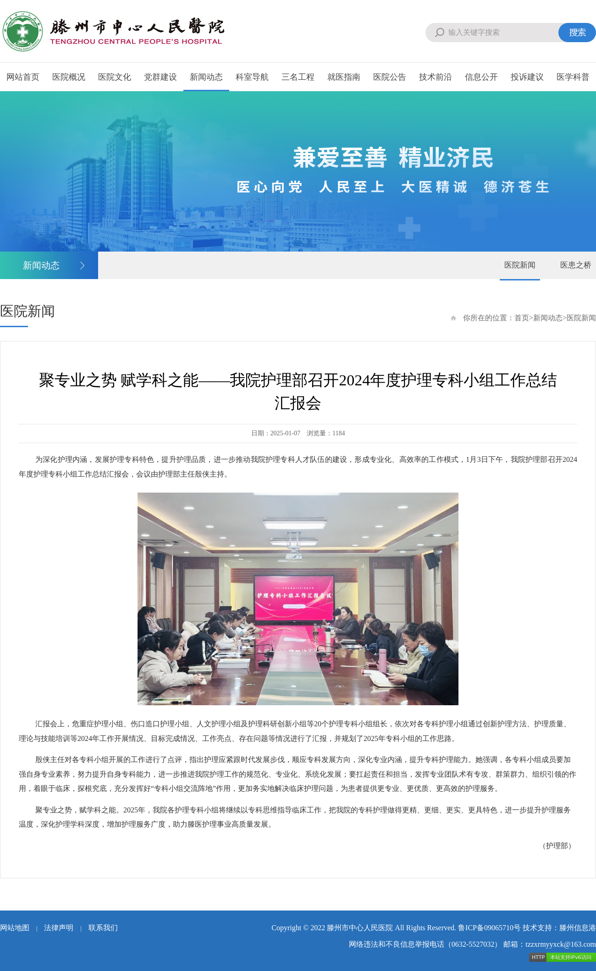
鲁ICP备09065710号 (489, 928)
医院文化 (114, 77)
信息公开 (481, 77)
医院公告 (389, 77)
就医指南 (343, 77)
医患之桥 (575, 265)
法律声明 (58, 928)
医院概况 (68, 77)
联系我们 (103, 928)
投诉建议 (527, 77)
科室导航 (252, 77)
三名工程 (298, 77)
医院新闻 (519, 265)
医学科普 (573, 77)
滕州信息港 (577, 928)
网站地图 (14, 928)
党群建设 (160, 77)
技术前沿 (435, 77)
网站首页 (22, 77)
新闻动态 (206, 77)
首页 (521, 318)
